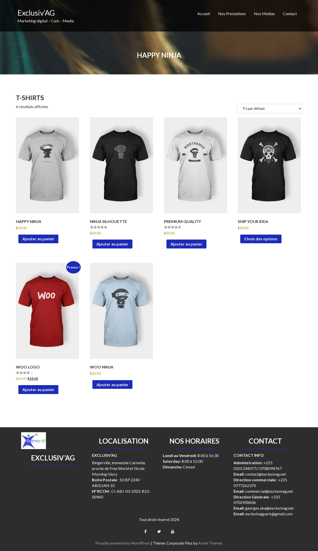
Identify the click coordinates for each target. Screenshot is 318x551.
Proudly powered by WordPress (122, 543)
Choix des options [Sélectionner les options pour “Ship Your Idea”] (261, 238)
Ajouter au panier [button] (38, 238)
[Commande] (269, 108)
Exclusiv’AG (36, 12)
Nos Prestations (232, 13)
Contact (290, 13)
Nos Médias (264, 13)
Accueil (203, 13)
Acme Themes (210, 543)
